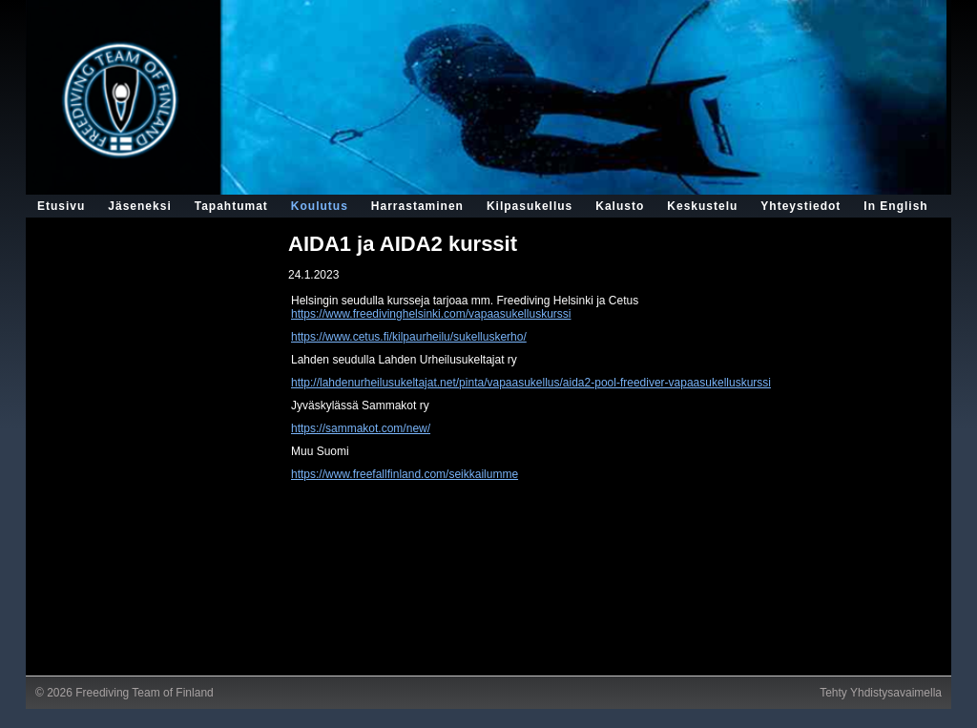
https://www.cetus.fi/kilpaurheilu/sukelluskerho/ (409, 336)
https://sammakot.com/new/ (360, 428)
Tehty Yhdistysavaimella (881, 692)
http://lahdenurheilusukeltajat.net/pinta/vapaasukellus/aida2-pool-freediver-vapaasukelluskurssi (531, 382)
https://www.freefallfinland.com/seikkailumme (404, 474)
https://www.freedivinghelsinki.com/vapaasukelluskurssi (431, 314)
